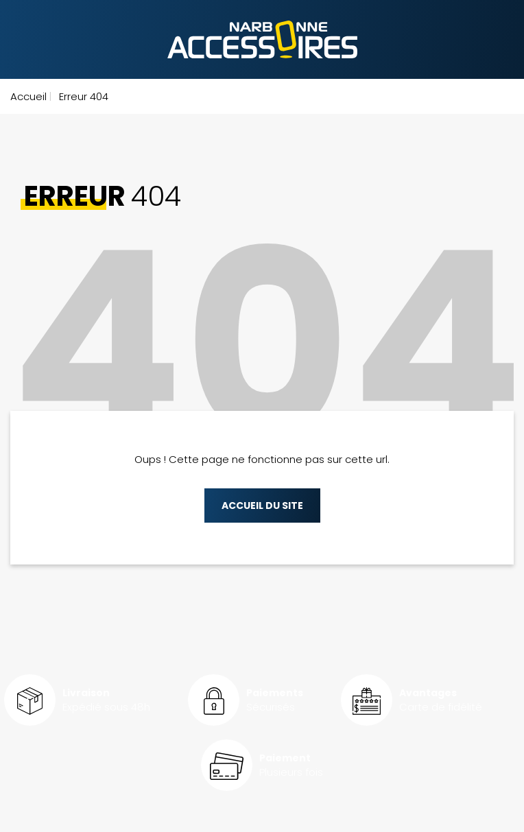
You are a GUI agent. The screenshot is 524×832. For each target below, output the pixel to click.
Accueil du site (262, 505)
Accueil (28, 96)
